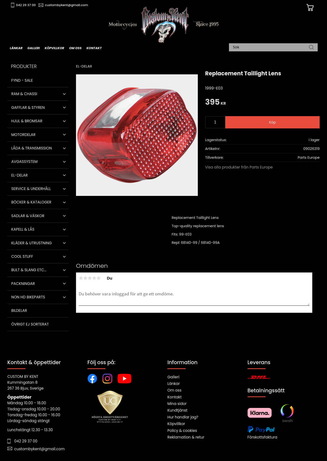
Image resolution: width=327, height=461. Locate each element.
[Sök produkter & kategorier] (271, 48)
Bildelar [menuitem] (19, 310)
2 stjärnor (85, 278)
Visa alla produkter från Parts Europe (239, 167)
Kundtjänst (177, 410)
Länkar (173, 383)
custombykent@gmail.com (66, 5)
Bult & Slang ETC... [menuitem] (28, 269)
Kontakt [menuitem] (94, 48)
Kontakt (174, 397)
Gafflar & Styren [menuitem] (28, 107)
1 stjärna (81, 278)
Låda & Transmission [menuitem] (31, 148)
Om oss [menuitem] (75, 48)
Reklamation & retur (185, 437)
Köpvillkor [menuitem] (54, 48)
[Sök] (311, 48)
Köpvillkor (176, 423)
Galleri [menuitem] (33, 48)
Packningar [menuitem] (23, 283)
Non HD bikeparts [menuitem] (28, 297)
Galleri (173, 377)
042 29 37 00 (26, 5)
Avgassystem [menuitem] (24, 161)
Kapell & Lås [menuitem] (22, 229)
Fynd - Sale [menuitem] (22, 80)
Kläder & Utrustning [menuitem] (31, 243)
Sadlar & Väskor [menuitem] (27, 215)
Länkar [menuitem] (16, 48)
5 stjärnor (98, 278)
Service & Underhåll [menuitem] (31, 188)
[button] (64, 93)
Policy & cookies (182, 430)
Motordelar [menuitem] (23, 134)
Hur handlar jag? (182, 417)
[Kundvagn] (309, 7)
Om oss (174, 390)
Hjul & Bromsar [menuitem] (26, 121)
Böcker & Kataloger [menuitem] (31, 202)
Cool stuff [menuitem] (22, 256)
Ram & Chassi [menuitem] (24, 93)
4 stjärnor (94, 278)
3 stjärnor (90, 278)
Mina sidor (177, 403)
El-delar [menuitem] (19, 175)
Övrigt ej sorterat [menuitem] (30, 324)
